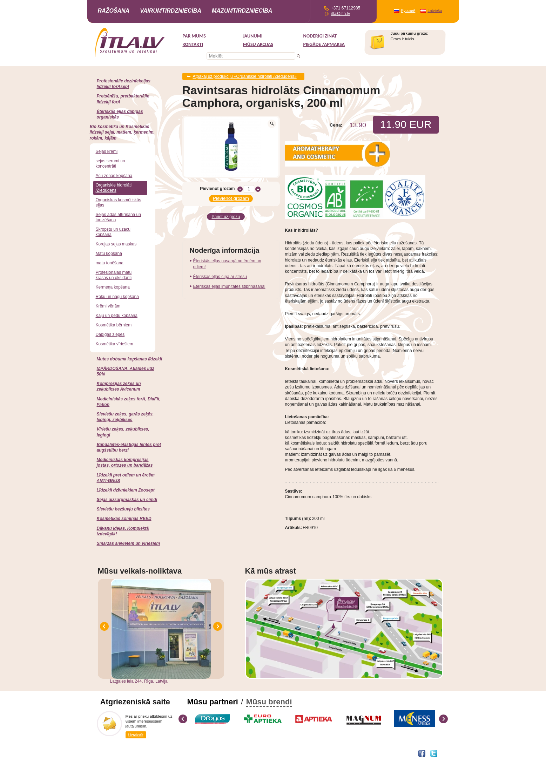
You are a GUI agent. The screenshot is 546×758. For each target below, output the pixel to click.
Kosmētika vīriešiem (114, 343)
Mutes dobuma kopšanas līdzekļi (129, 359)
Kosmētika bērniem (114, 325)
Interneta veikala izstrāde (121, 753)
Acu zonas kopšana (114, 175)
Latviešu (434, 10)
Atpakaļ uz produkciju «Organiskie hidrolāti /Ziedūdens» (245, 76)
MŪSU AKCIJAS (258, 44)
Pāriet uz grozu (226, 216)
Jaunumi (253, 36)
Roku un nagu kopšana (117, 296)
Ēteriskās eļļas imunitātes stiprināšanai (229, 286)
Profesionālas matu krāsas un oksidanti (114, 275)
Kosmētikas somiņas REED (124, 518)
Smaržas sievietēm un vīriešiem (128, 543)
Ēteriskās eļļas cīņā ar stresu (220, 275)
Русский (408, 10)
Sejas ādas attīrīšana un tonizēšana (118, 217)
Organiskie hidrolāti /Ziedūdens (114, 188)
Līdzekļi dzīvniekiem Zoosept (126, 490)
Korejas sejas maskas (116, 244)
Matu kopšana (109, 253)
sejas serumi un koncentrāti (110, 163)
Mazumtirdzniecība (242, 11)
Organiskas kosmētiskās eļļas (118, 202)
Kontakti (193, 44)
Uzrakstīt (135, 735)
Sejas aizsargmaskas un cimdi (127, 499)
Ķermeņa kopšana (113, 287)
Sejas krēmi (107, 151)
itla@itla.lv (340, 13)
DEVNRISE (154, 753)
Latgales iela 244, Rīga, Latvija (139, 681)
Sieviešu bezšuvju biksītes (123, 509)
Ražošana (114, 11)
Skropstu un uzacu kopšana (113, 232)
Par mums (194, 36)
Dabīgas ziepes (110, 334)
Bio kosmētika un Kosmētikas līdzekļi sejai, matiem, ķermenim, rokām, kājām (122, 132)
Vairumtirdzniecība (170, 11)
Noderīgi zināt (320, 36)
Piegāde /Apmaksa (324, 44)
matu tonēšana (109, 262)
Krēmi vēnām (108, 306)
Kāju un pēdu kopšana (116, 315)
